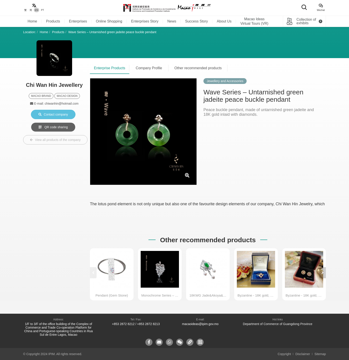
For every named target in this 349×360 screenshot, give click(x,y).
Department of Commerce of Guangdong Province (277, 324)
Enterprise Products (109, 68)
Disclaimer (302, 354)
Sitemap (320, 354)
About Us (224, 21)
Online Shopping (109, 21)
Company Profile (149, 68)
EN (36, 10)
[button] (322, 272)
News (171, 21)
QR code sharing (53, 127)
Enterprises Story (144, 21)
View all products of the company (55, 140)
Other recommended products (198, 68)
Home (32, 21)
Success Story (196, 21)
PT (42, 10)
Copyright (284, 354)
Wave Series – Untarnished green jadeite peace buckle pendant (112, 32)
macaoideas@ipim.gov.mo (200, 324)
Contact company (53, 114)
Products (53, 21)
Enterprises (78, 21)
